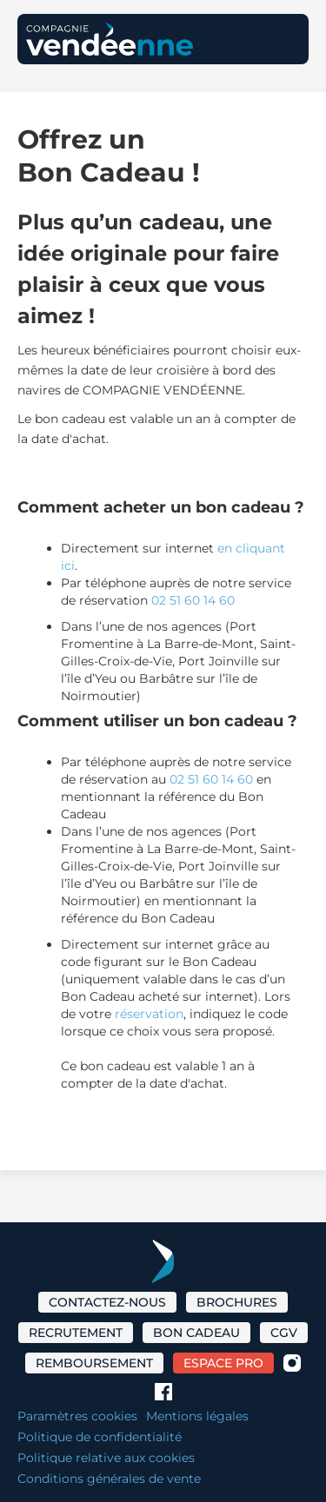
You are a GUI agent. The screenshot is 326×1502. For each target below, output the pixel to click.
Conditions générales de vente (109, 1478)
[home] (109, 39)
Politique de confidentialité (99, 1437)
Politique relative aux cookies (106, 1458)
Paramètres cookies (77, 1416)
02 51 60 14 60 (193, 600)
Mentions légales (197, 1416)
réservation (149, 1014)
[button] (281, 39)
